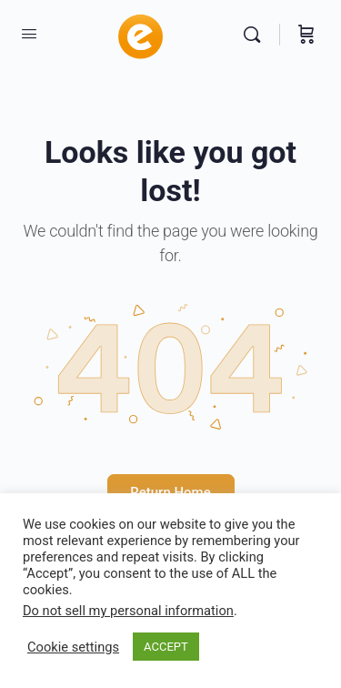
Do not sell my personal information (128, 610)
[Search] (256, 34)
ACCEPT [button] (166, 646)
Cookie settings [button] (73, 647)
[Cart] (306, 34)
